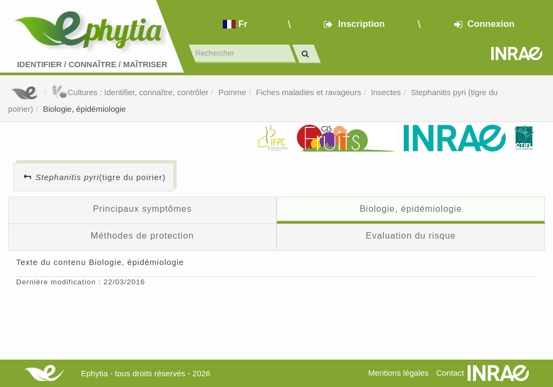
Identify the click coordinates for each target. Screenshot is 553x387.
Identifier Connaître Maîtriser (92, 64)
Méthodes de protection (142, 235)
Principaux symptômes (142, 208)
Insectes (386, 92)
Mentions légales (398, 372)
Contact (450, 372)
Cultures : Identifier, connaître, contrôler (130, 92)
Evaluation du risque (411, 235)
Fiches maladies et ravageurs (308, 92)
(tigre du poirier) (100, 177)
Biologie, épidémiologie (84, 108)
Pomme (232, 92)
